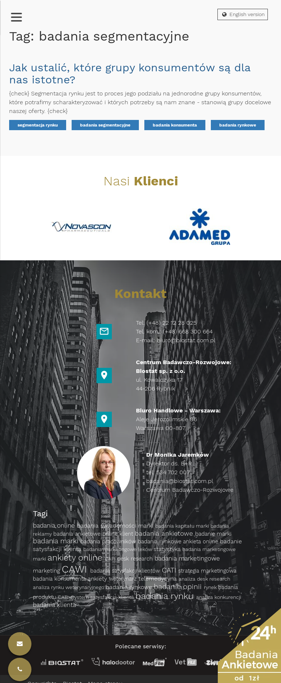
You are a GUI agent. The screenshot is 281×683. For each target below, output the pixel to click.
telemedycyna (158, 578)
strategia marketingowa (207, 570)
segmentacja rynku (38, 125)
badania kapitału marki (182, 526)
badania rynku (166, 596)
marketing (47, 570)
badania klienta (54, 604)
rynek (211, 587)
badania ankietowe (165, 533)
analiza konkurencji (218, 597)
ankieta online (201, 541)
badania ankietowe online (86, 534)
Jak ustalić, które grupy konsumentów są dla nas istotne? (129, 73)
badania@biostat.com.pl (179, 481)
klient (127, 534)
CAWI (76, 569)
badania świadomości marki (116, 525)
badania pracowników (109, 541)
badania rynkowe (237, 125)
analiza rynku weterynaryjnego (69, 587)
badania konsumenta (175, 125)
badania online (55, 525)
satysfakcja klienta (113, 597)
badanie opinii (179, 586)
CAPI (111, 559)
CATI (170, 570)
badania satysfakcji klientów (126, 570)
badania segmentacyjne (105, 125)
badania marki (56, 541)
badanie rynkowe (130, 587)
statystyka (167, 549)
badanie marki (213, 534)
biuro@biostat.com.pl (186, 340)
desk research (136, 558)
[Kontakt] (19, 669)
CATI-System (74, 597)
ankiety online (76, 557)
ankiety (98, 578)
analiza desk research (204, 579)
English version (243, 14)
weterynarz (123, 579)
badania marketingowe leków (118, 549)
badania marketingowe (187, 558)
